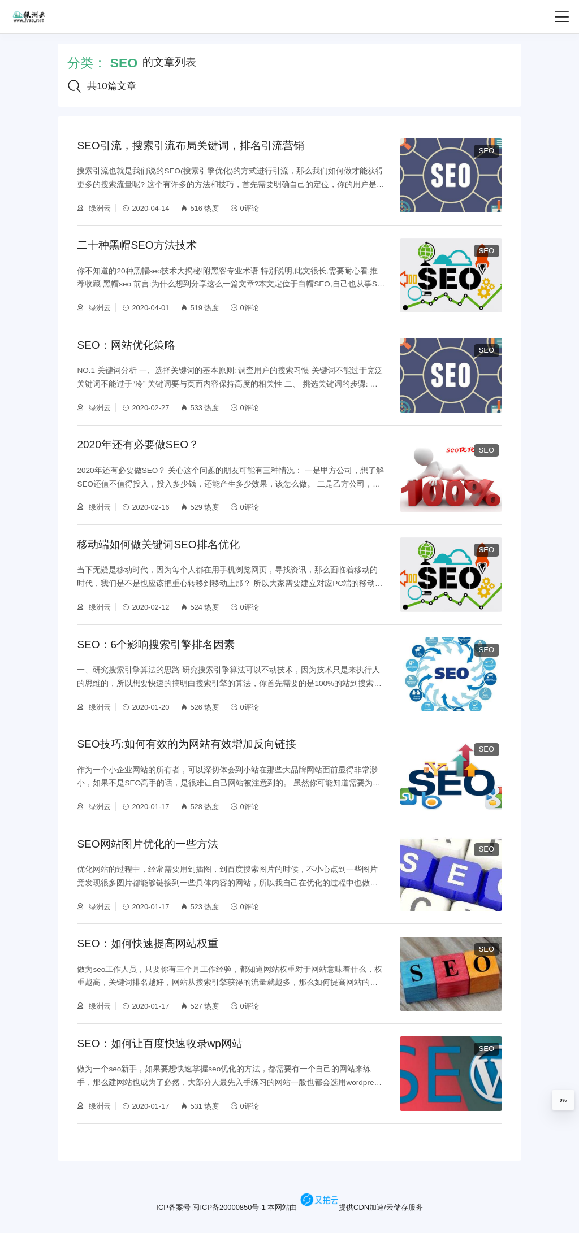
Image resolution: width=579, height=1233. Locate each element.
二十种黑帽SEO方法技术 (136, 245)
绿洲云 (99, 208)
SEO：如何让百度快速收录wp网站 (160, 1043)
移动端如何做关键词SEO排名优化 (158, 544)
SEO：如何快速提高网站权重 (147, 944)
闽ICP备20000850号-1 (228, 1207)
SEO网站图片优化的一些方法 (147, 844)
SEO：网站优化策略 (126, 345)
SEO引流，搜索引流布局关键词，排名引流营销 (190, 145)
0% (563, 1100)
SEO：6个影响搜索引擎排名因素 (156, 644)
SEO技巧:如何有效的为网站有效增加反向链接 (186, 744)
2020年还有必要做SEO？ (138, 444)
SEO (486, 150)
